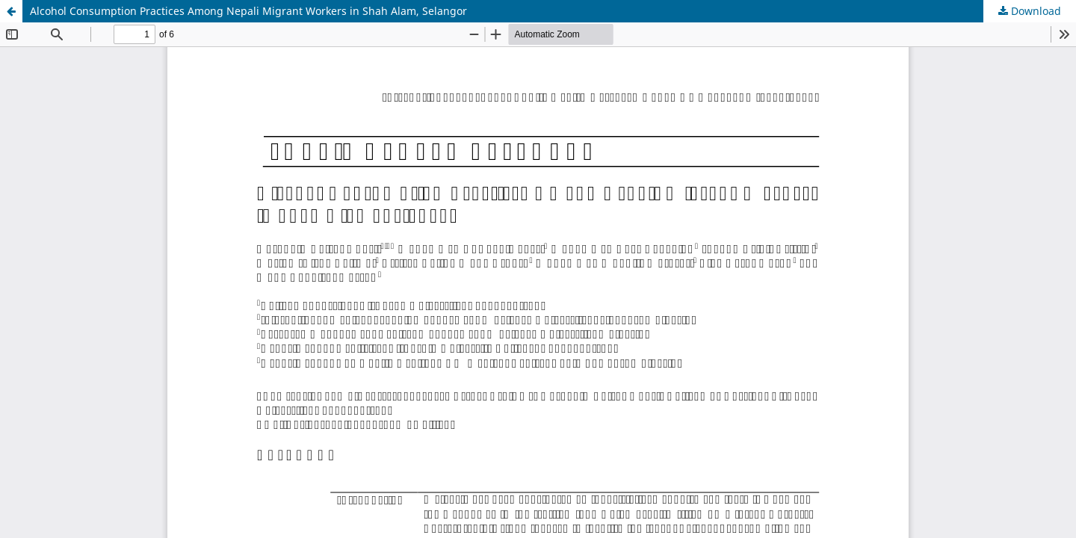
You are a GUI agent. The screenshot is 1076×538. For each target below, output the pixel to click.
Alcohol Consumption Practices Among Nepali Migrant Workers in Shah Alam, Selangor (248, 11)
